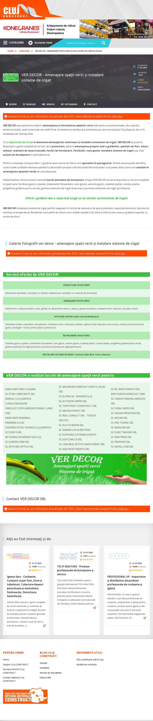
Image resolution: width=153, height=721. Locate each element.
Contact (90, 104)
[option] (76, 28)
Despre (11, 104)
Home (10, 51)
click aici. (117, 116)
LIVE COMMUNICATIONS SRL (98, 716)
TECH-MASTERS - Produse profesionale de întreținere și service (75, 569)
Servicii (48, 104)
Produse (29, 104)
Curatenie (24, 51)
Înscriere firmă (40, 42)
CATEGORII (13, 42)
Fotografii (69, 104)
